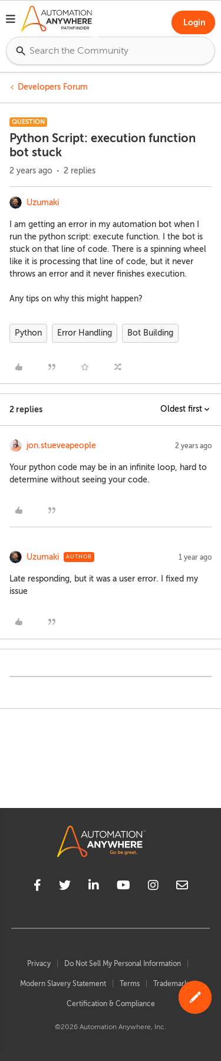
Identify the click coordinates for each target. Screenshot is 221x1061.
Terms (130, 984)
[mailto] (182, 887)
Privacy (39, 964)
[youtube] (123, 887)
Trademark (170, 984)
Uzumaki (43, 202)
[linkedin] (93, 887)
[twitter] (65, 887)
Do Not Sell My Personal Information (122, 964)
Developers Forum (53, 87)
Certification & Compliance (111, 1004)
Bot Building (150, 333)
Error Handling (84, 333)
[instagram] (153, 887)
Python (28, 333)
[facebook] (37, 887)
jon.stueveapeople (61, 445)
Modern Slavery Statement (63, 984)
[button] (10, 21)
